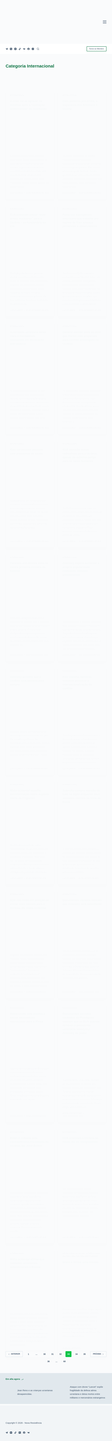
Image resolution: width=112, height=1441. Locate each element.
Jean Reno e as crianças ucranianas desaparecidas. (35, 1394)
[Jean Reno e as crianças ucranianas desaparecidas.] (10, 1393)
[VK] (24, 49)
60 (64, 1363)
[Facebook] (28, 49)
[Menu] (104, 22)
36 (48, 1363)
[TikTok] (20, 49)
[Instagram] (33, 49)
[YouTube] (15, 49)
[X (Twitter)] (11, 49)
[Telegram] (7, 49)
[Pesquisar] (38, 49)
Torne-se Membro (96, 49)
